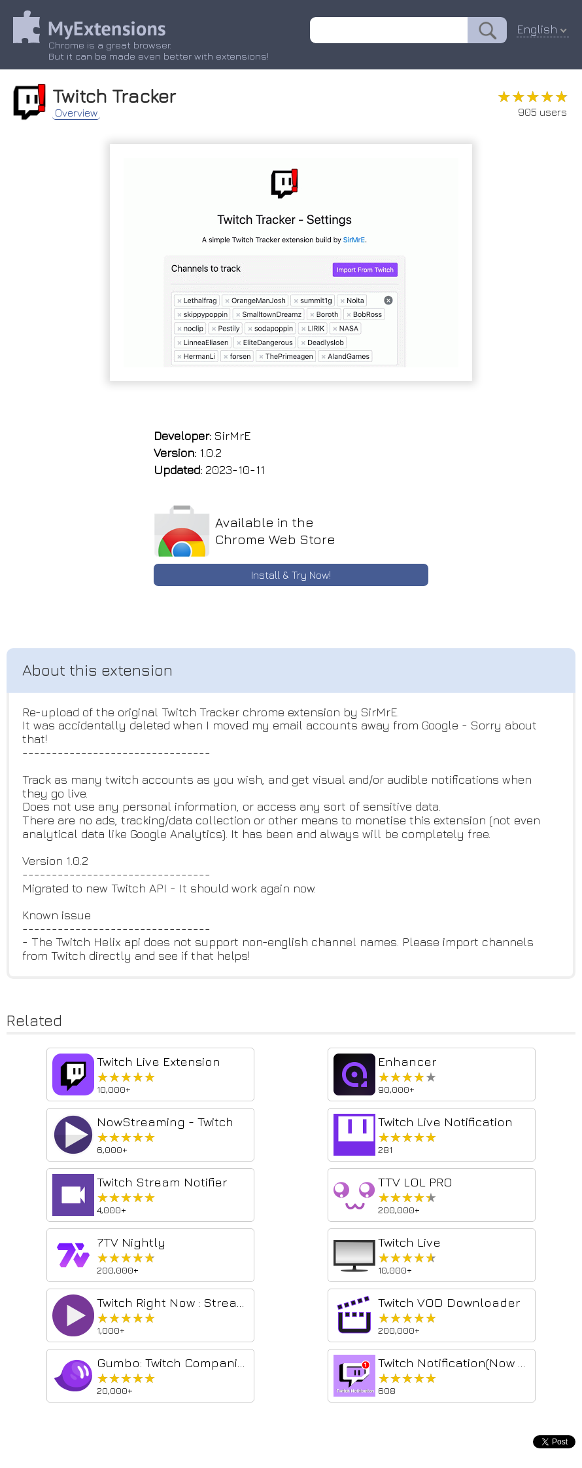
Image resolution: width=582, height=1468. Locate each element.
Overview (76, 113)
